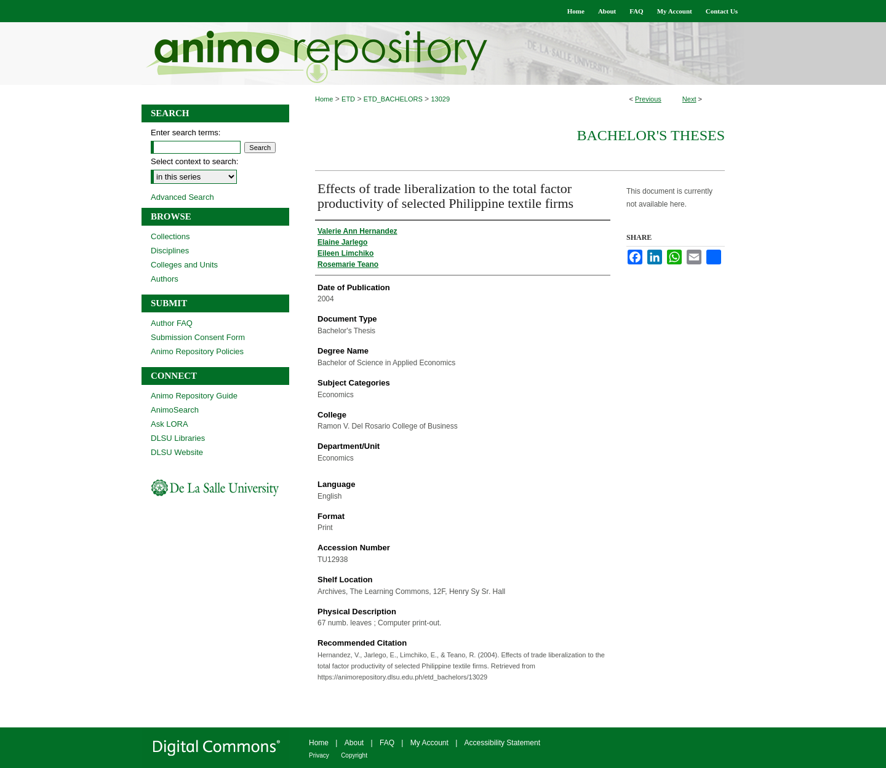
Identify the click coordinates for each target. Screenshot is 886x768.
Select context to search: (194, 161)
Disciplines (170, 250)
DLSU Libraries (178, 438)
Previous (648, 99)
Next (689, 99)
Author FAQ (172, 323)
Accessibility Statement (502, 742)
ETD (348, 99)
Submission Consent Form (198, 337)
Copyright (354, 755)
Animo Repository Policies (197, 351)
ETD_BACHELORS (393, 99)
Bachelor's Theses (651, 135)
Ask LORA (169, 424)
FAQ (387, 742)
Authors (164, 278)
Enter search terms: (185, 132)
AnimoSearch (175, 409)
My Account (429, 742)
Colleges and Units (184, 264)
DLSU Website (177, 452)
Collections (170, 236)
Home (324, 99)
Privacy (319, 755)
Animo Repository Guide (194, 395)
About (354, 742)
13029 (440, 99)
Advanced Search (182, 197)
